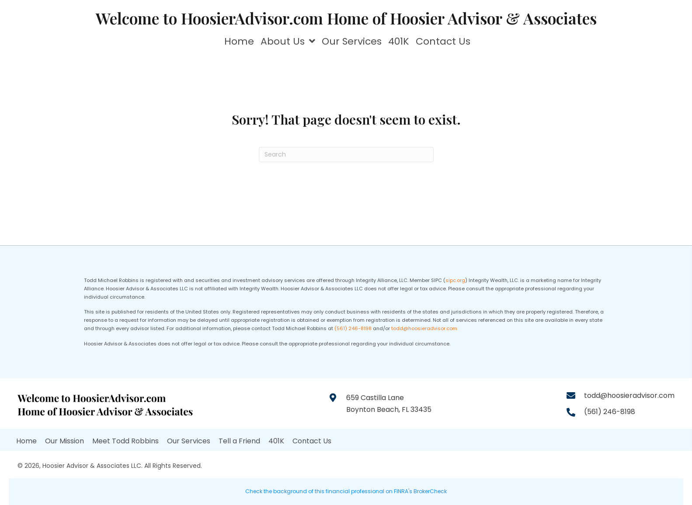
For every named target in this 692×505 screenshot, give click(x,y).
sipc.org (455, 280)
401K (276, 441)
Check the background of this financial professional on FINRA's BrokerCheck (346, 491)
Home (26, 441)
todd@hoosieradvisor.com (424, 328)
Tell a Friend (239, 441)
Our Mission (64, 441)
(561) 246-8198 (353, 328)
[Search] (346, 154)
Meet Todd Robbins (125, 441)
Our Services (188, 441)
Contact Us (311, 441)
